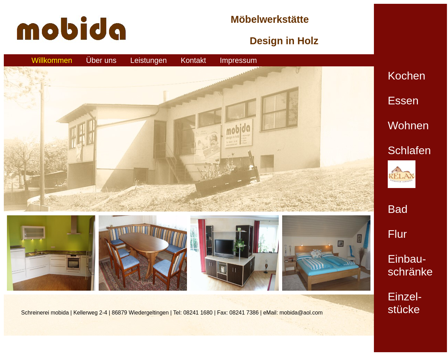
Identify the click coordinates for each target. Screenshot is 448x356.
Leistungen (148, 60)
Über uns (101, 60)
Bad (397, 209)
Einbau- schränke (410, 265)
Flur (397, 234)
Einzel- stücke (405, 303)
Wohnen (408, 125)
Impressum (238, 60)
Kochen (406, 75)
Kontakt (193, 60)
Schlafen (409, 150)
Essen (403, 100)
